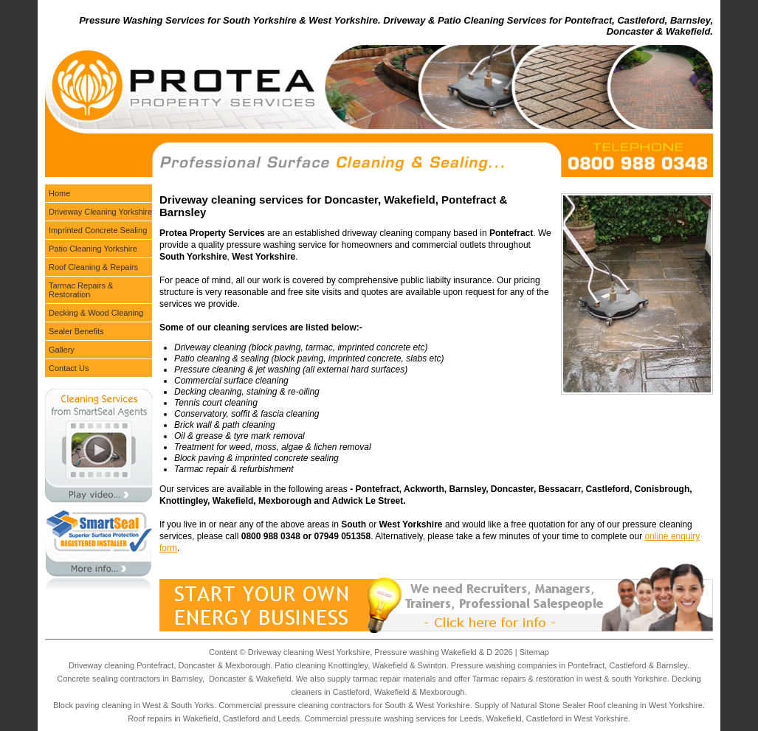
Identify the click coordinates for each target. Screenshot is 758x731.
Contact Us (69, 368)
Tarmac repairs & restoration (523, 678)
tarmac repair (377, 678)
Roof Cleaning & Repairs (93, 267)
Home (59, 193)
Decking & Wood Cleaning (96, 312)
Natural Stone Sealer (548, 705)
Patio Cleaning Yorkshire (93, 248)
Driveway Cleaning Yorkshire (100, 211)
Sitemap (534, 652)
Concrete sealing (87, 678)
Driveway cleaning (101, 665)
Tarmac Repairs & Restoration (81, 290)
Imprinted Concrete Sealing (98, 230)
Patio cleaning (300, 665)
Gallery (62, 349)
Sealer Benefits (76, 331)
